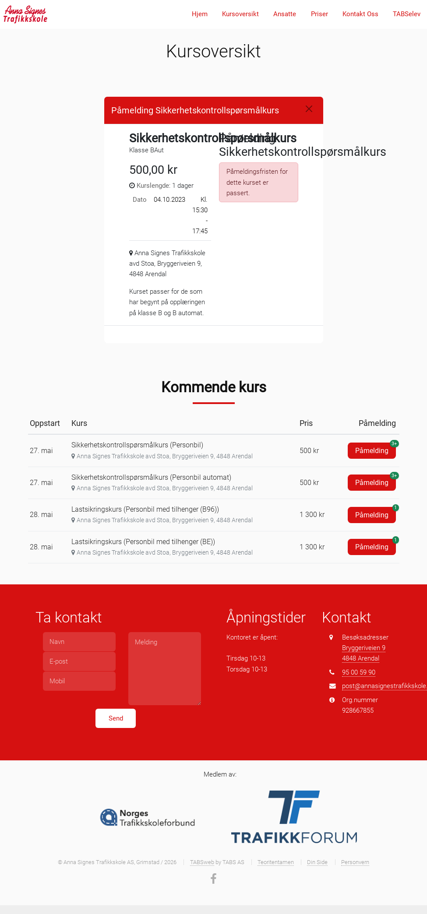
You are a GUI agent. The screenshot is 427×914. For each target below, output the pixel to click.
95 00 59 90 (358, 672)
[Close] (309, 109)
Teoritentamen (276, 862)
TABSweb (202, 862)
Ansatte (284, 14)
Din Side (317, 862)
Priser (319, 14)
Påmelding (375, 449)
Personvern (355, 862)
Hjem (200, 14)
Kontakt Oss (360, 14)
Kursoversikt (240, 14)
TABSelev (406, 14)
